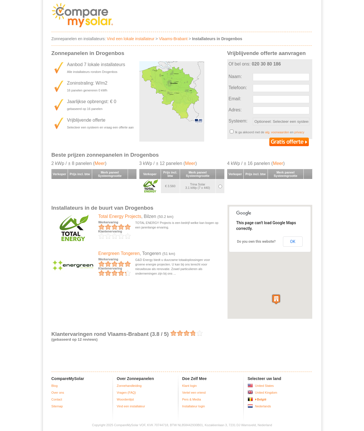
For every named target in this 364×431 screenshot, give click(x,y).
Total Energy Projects (119, 216)
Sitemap (57, 406)
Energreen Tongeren (119, 253)
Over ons (57, 392)
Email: (235, 98)
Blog (54, 385)
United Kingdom (266, 392)
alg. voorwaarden (277, 132)
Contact (56, 399)
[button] (276, 299)
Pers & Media (191, 399)
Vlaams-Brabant (173, 38)
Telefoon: (238, 87)
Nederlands (263, 406)
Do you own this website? (256, 242)
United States (264, 385)
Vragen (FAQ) (126, 392)
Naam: (235, 76)
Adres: (235, 109)
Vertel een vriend (194, 392)
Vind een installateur (131, 406)
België (261, 399)
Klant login (189, 385)
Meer (99, 163)
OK (292, 241)
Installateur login (193, 406)
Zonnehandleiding (129, 385)
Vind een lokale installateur (130, 38)
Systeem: (238, 121)
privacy (299, 132)
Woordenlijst (125, 399)
